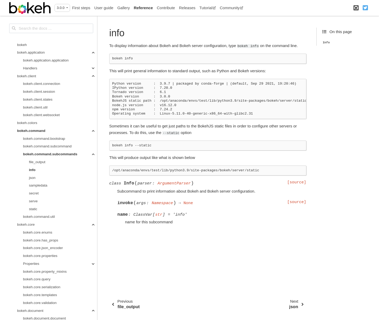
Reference (143, 8)
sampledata (38, 78)
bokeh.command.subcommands (50, 47)
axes (27, 298)
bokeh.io (24, 258)
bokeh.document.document (44, 211)
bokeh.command (31, 24)
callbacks (30, 305)
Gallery (123, 8)
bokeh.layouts (28, 266)
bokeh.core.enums (37, 125)
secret (34, 86)
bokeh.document (30, 204)
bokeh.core (26, 118)
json (32, 71)
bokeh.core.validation (40, 196)
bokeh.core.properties (40, 149)
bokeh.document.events (42, 219)
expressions (32, 313)
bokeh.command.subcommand (47, 39)
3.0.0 (61, 8)
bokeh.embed (28, 243)
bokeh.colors (27, 16)
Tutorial (208, 8)
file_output (37, 55)
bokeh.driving (27, 235)
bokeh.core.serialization (42, 180)
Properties (31, 157)
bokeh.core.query (37, 172)
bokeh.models (28, 282)
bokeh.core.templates (40, 188)
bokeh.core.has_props (40, 133)
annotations (32, 290)
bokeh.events (27, 250)
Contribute (166, 8)
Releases (187, 8)
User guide (103, 8)
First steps (81, 8)
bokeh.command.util (39, 110)
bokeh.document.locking (42, 227)
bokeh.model (27, 274)
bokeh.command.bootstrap (44, 32)
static (33, 102)
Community (231, 8)
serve (33, 94)
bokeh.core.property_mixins (45, 165)
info (32, 63)
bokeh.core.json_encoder (43, 141)
